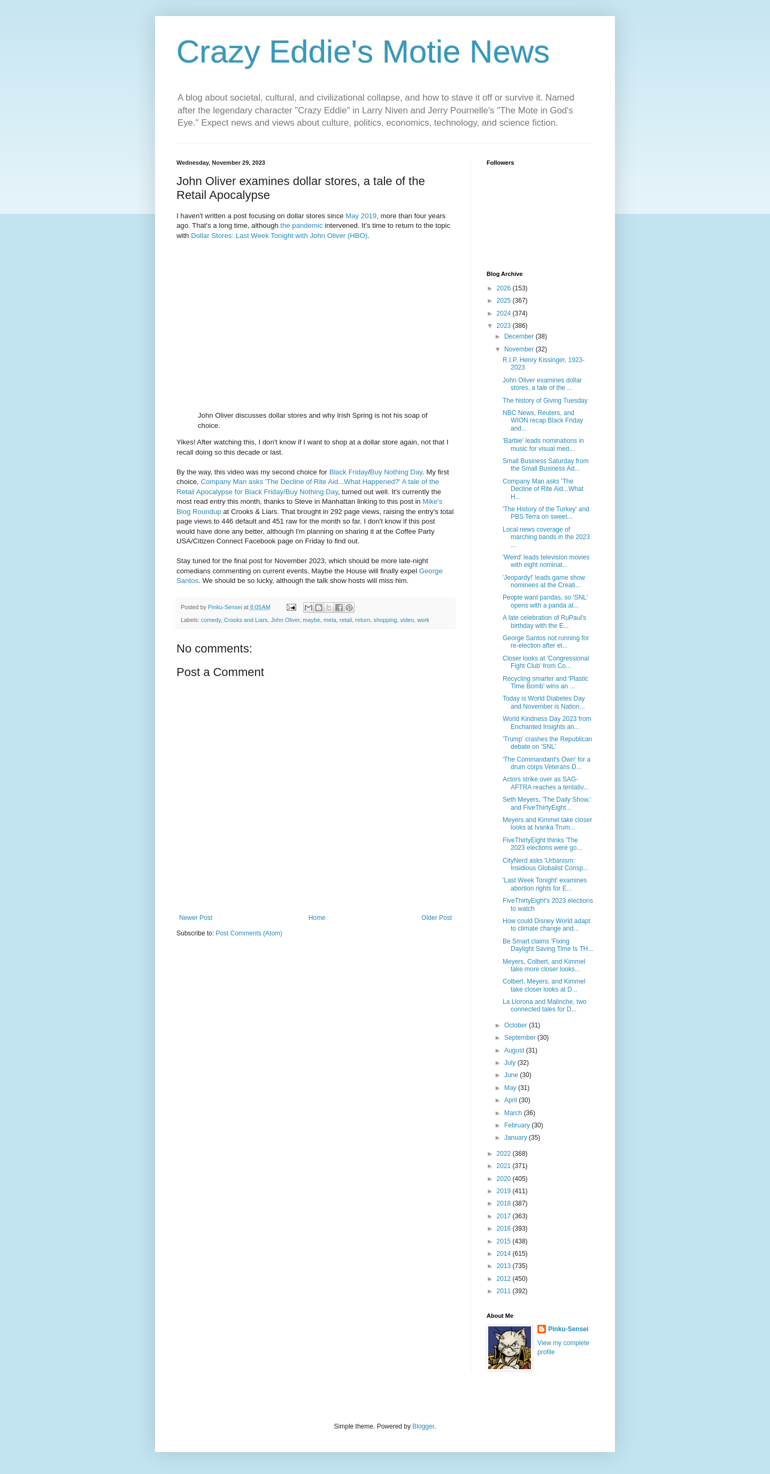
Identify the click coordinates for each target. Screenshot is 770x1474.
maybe (311, 620)
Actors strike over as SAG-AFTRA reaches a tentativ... (546, 783)
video (407, 620)
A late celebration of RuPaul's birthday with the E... (544, 621)
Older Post (436, 918)
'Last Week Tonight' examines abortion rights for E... (545, 884)
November (520, 349)
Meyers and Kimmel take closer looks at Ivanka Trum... (547, 823)
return (362, 620)
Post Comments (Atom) (248, 933)
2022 (505, 1153)
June (512, 1075)
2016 (505, 1228)
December (520, 336)
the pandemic (301, 225)
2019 (368, 216)
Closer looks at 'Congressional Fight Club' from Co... (546, 662)
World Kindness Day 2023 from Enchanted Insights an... (547, 722)
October (516, 1025)
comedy (211, 620)
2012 (505, 1279)
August (515, 1050)
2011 (505, 1291)
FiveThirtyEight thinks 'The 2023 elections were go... (542, 843)
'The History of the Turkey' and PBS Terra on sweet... (546, 512)
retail (346, 620)
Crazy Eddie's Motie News (363, 52)
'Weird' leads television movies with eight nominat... (546, 561)
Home (317, 918)
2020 (505, 1179)
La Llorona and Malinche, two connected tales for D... (545, 1005)
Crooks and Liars (246, 620)
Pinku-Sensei (568, 1329)
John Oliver (285, 620)
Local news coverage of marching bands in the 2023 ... (546, 537)
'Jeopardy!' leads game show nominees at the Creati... (544, 581)
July (511, 1062)
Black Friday (348, 472)
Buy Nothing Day (396, 472)
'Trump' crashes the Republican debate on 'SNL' (547, 742)
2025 (505, 300)
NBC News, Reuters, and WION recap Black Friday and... (543, 420)
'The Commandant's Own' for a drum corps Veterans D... (546, 763)
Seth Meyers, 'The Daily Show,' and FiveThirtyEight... (547, 803)
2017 (505, 1216)
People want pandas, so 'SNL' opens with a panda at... (545, 601)
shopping (385, 620)
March (514, 1113)
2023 (505, 325)
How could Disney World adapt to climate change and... (546, 924)
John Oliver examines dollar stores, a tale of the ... (542, 384)
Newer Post (195, 918)
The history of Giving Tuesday (545, 400)
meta (330, 620)
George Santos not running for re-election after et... (546, 641)
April (511, 1100)
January (516, 1137)
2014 (505, 1253)
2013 (505, 1266)
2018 (505, 1203)
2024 (505, 313)
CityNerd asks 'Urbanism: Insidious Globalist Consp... (545, 864)
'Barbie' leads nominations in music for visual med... (543, 444)
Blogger (423, 1426)
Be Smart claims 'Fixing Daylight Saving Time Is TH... (548, 945)
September (520, 1037)
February (518, 1125)
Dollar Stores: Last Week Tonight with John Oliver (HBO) (279, 236)
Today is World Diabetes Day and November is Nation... (544, 702)
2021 (505, 1166)
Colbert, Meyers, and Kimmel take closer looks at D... (544, 985)
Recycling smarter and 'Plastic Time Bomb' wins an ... (545, 682)
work (423, 620)
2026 (505, 288)
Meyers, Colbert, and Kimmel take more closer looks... (544, 965)
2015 (505, 1241)
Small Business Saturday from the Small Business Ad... (546, 464)
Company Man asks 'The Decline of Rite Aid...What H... (543, 489)
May (352, 216)
